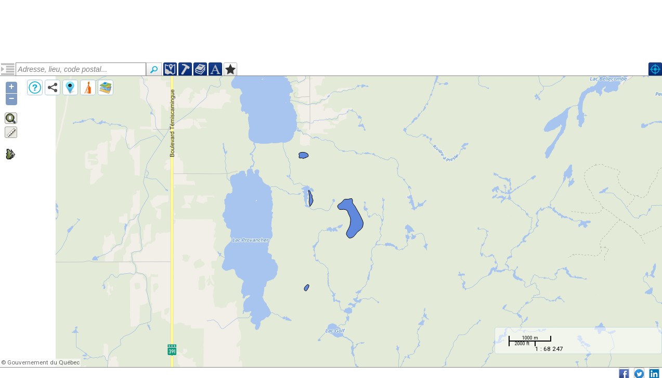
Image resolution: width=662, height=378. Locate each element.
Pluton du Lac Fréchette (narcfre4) (70, 105)
